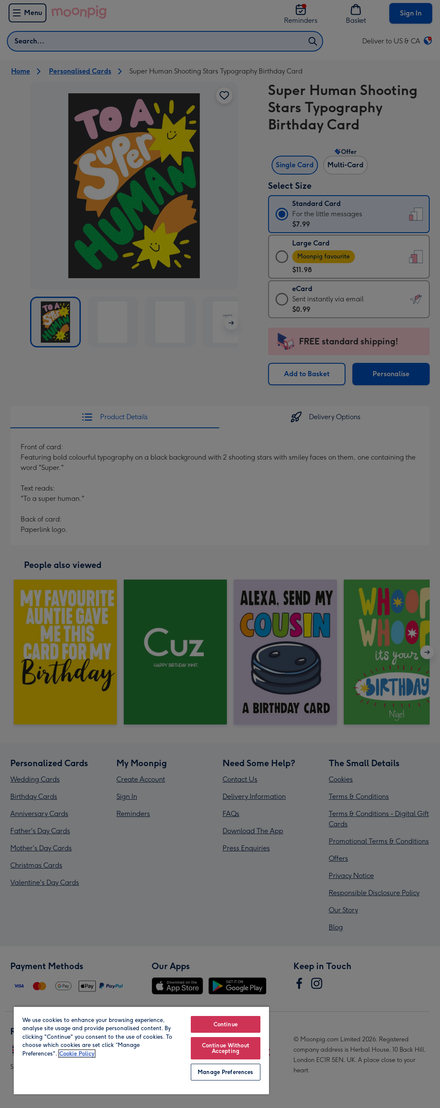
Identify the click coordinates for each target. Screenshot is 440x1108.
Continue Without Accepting (225, 1048)
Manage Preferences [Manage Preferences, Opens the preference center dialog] (225, 1072)
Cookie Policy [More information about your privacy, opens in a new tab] (77, 1053)
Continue (226, 1024)
